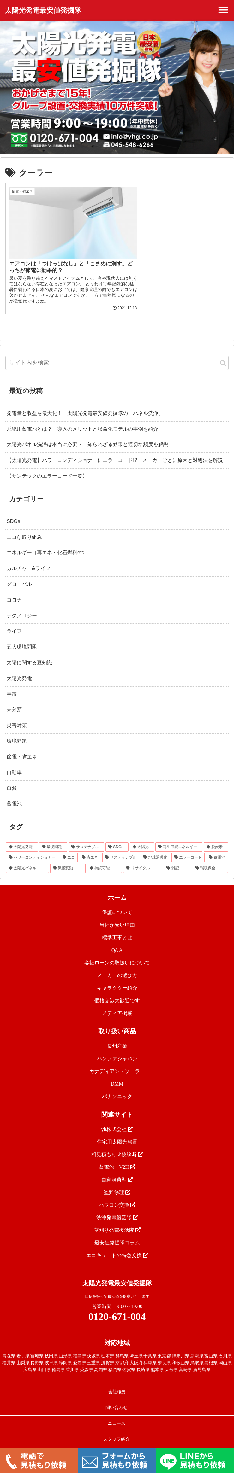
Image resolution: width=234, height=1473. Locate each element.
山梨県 (23, 1354)
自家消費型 (117, 1170)
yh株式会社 (117, 1120)
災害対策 (17, 716)
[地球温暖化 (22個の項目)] (155, 849)
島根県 (211, 1354)
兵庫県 (150, 1354)
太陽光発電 (19, 669)
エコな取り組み (24, 528)
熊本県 (157, 1361)
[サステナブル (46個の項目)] (86, 838)
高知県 (100, 1361)
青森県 (8, 1347)
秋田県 (51, 1347)
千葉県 (150, 1347)
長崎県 (143, 1361)
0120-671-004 (117, 1307)
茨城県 (93, 1347)
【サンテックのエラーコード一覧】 (47, 467)
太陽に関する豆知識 (29, 654)
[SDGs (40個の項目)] (117, 838)
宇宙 (12, 685)
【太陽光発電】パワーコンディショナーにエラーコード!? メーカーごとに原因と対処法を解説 (115, 451)
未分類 (14, 701)
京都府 (122, 1354)
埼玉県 (136, 1347)
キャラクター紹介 (117, 979)
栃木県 (107, 1347)
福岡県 (115, 1361)
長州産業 (117, 1037)
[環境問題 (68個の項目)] (53, 838)
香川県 (72, 1361)
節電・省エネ (22, 748)
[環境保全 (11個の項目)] (210, 860)
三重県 (93, 1354)
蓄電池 (14, 795)
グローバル (19, 575)
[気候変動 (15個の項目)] (68, 860)
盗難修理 (117, 1183)
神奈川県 (180, 1347)
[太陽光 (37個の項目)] (142, 838)
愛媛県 (86, 1361)
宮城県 (37, 1347)
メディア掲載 (117, 1004)
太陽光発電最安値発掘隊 (43, 10)
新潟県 (197, 1347)
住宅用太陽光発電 (117, 1133)
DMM (117, 1075)
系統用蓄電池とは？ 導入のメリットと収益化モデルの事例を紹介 (82, 420)
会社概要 (117, 1383)
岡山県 (225, 1354)
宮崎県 (185, 1361)
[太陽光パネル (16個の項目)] (27, 860)
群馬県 (122, 1347)
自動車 (14, 763)
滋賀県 (107, 1354)
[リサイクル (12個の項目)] (142, 860)
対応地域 (117, 1333)
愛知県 (79, 1354)
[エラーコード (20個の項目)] (188, 849)
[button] (223, 355)
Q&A (117, 941)
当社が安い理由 (117, 916)
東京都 (164, 1347)
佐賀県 (128, 1361)
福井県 (8, 1354)
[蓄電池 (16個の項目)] (217, 849)
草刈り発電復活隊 (117, 1221)
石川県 (225, 1347)
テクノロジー (22, 606)
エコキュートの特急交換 (117, 1246)
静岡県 (65, 1354)
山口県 (44, 1361)
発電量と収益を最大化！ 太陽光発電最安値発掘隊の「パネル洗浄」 (85, 404)
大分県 (171, 1361)
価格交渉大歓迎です (117, 991)
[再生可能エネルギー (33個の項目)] (178, 838)
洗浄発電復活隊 (117, 1208)
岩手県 (23, 1347)
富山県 (211, 1347)
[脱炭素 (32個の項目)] (216, 838)
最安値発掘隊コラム (117, 1234)
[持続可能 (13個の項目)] (104, 860)
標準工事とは (117, 928)
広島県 (30, 1361)
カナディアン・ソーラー (117, 1062)
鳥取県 (197, 1354)
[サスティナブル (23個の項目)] (121, 849)
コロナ (14, 591)
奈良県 (164, 1354)
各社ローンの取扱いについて (117, 954)
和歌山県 (180, 1354)
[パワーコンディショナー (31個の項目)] (32, 849)
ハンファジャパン (117, 1049)
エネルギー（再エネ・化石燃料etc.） (49, 544)
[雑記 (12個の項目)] (177, 860)
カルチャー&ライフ (29, 559)
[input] (117, 354)
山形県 (65, 1347)
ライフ (14, 622)
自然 (12, 779)
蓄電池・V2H (117, 1158)
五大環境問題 (22, 638)
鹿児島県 (202, 1361)
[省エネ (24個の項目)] (90, 849)
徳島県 (58, 1361)
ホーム (117, 888)
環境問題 (17, 732)
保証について (117, 903)
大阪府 (136, 1354)
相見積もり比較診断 (117, 1145)
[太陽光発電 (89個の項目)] (22, 838)
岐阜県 (51, 1354)
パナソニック (117, 1087)
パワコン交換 (117, 1196)
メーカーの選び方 (117, 966)
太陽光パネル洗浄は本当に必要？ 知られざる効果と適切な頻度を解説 (87, 436)
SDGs (13, 512)
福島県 (79, 1347)
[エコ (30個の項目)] (69, 849)
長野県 (37, 1354)
